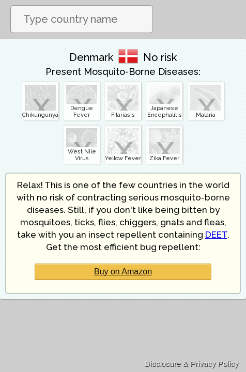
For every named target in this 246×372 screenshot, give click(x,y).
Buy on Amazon (123, 271)
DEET (216, 234)
